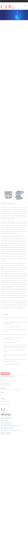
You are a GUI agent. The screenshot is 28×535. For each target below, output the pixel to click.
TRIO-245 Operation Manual (7, 478)
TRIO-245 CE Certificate (6, 460)
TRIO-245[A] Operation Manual (8, 483)
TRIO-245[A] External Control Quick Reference (11, 486)
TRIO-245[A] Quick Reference (7, 485)
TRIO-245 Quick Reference (6, 480)
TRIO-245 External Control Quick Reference (10, 481)
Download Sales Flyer (5, 490)
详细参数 (5, 430)
